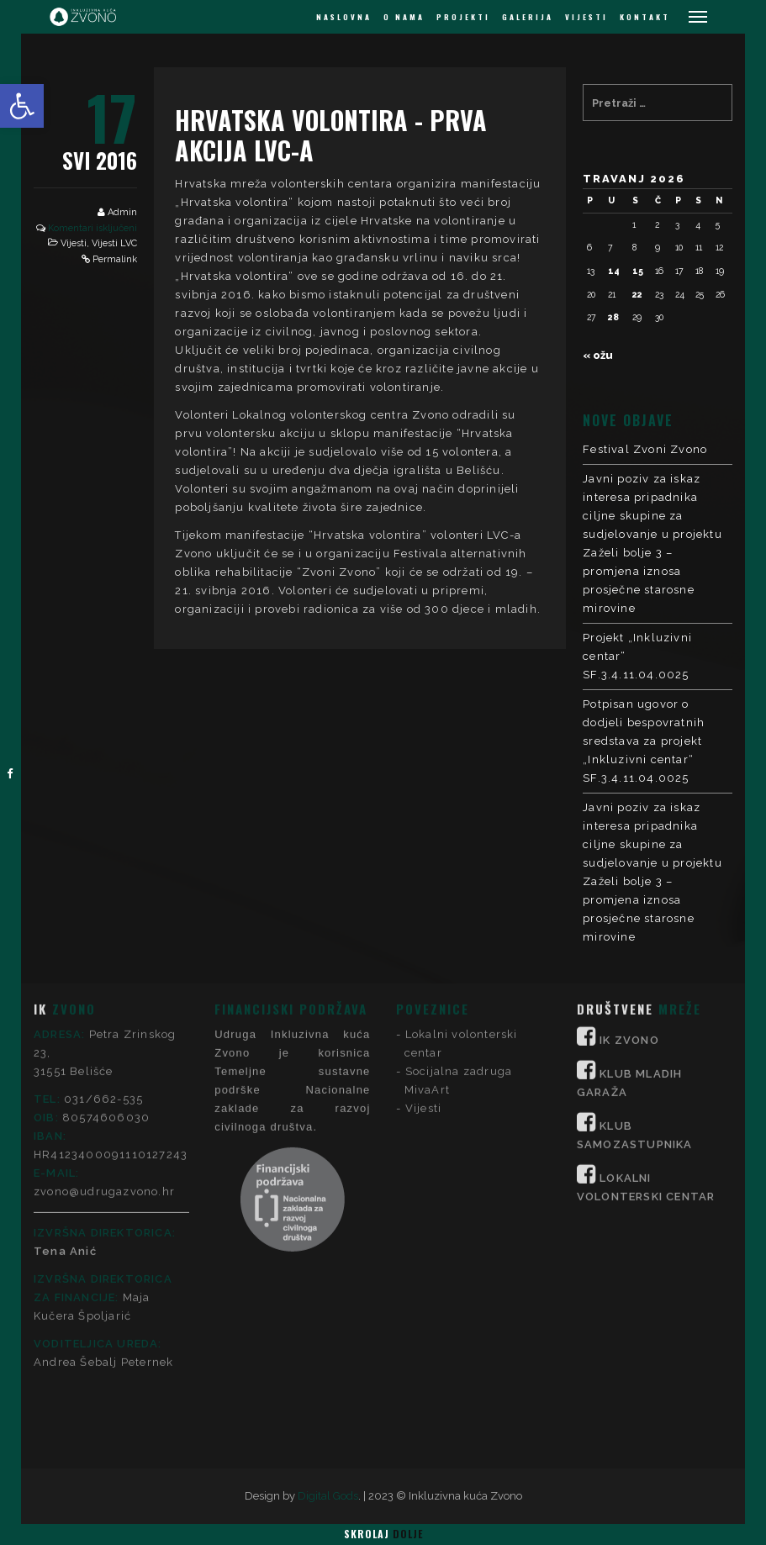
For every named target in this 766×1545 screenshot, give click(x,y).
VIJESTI (586, 17)
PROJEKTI (463, 17)
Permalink (114, 259)
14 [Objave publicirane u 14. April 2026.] (614, 271)
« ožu (598, 355)
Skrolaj (383, 1534)
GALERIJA (527, 17)
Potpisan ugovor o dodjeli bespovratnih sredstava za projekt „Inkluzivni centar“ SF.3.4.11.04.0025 (644, 741)
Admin (122, 212)
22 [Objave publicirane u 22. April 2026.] (637, 294)
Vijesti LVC (114, 243)
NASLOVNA (344, 17)
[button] (22, 106)
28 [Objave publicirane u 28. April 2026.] (613, 317)
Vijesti (74, 243)
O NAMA (404, 17)
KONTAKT (645, 17)
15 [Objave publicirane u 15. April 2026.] (637, 271)
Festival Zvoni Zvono (645, 449)
